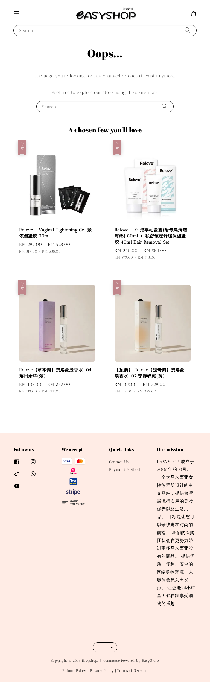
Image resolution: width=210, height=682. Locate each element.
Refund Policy (74, 671)
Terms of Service (132, 671)
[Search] (187, 30)
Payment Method (124, 469)
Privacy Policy (102, 671)
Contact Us (119, 462)
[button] (16, 14)
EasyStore (150, 660)
